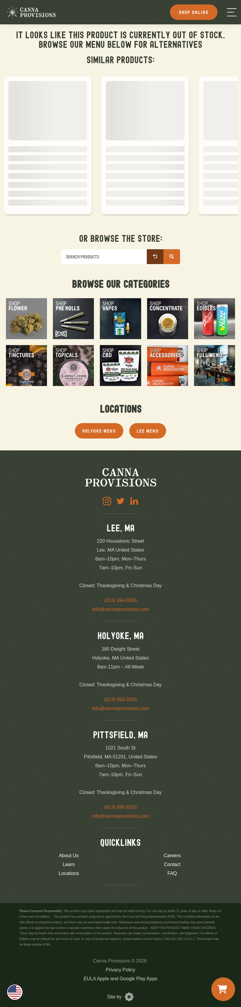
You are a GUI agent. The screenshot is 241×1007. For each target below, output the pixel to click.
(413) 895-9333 (120, 807)
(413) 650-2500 (120, 699)
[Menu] (232, 12)
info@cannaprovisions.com (120, 609)
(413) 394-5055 (120, 600)
